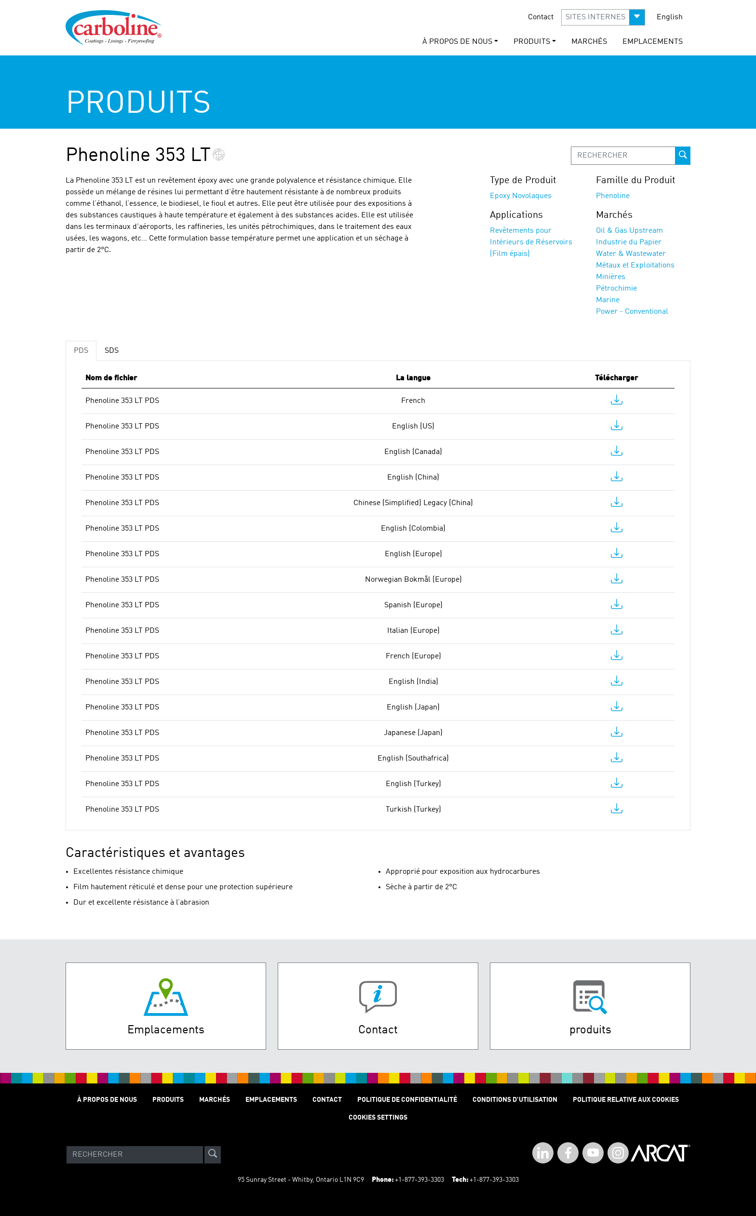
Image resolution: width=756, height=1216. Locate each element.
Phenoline (613, 196)
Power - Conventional (632, 312)
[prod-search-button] (682, 156)
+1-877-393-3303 (419, 1179)
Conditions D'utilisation (514, 1099)
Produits (168, 1099)
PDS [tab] (81, 351)
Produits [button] (531, 42)
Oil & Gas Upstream (629, 231)
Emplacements (652, 42)
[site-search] (212, 1154)
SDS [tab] (112, 351)
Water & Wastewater (631, 254)
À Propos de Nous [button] (457, 42)
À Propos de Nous (107, 1099)
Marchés (589, 42)
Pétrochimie (616, 289)
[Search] (135, 1154)
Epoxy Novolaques (521, 196)
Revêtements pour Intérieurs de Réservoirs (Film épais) (531, 242)
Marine (608, 300)
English (670, 17)
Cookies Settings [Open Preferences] (378, 1117)
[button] (603, 17)
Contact (541, 17)
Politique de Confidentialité (407, 1099)
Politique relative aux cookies (626, 1099)
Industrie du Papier (629, 242)
